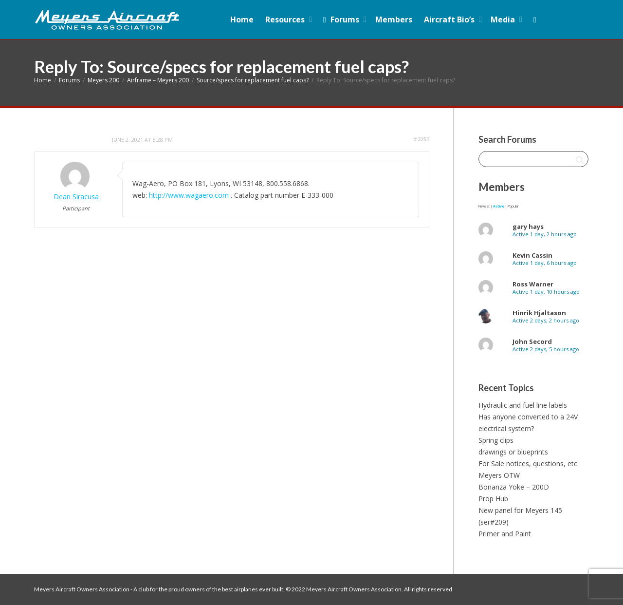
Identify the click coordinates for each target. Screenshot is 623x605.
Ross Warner (533, 284)
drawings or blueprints (513, 451)
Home (242, 19)
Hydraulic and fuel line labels (522, 405)
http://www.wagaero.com (189, 195)
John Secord (532, 341)
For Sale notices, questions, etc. (528, 463)
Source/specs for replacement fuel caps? (253, 80)
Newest (484, 206)
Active (498, 206)
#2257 (421, 139)
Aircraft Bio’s (450, 19)
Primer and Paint (504, 533)
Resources (286, 19)
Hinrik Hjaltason (539, 312)
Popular (513, 206)
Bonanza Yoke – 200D (513, 487)
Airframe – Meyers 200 (158, 80)
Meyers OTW (499, 475)
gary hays (528, 226)
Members (393, 19)
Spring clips (495, 440)
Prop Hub (493, 498)
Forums (341, 19)
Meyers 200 (103, 80)
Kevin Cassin (532, 255)
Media (504, 19)
